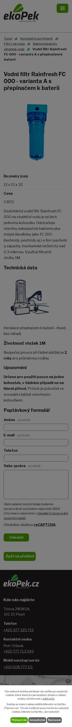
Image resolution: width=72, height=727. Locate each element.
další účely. (49, 698)
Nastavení (54, 720)
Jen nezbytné (37, 720)
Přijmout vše (19, 720)
